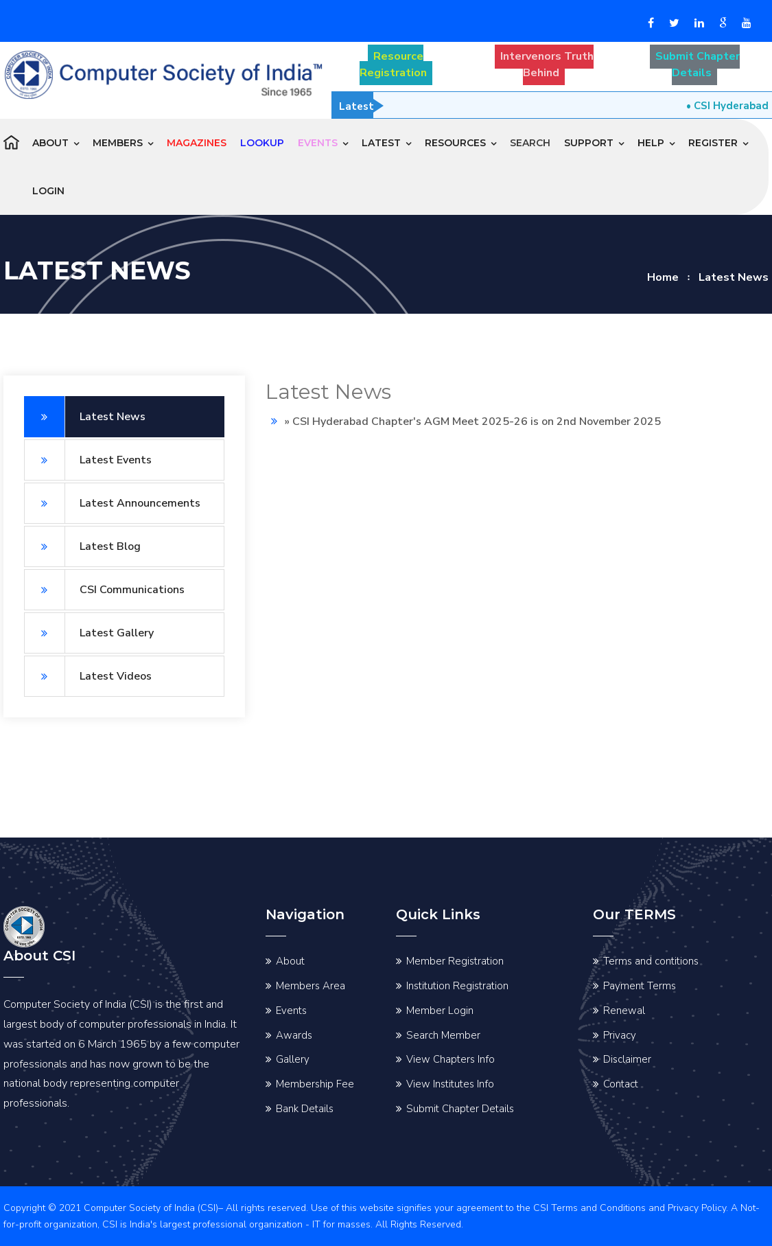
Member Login (439, 1010)
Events (291, 1010)
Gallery (292, 1059)
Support (588, 143)
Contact (620, 1084)
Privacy (619, 1035)
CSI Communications (104, 589)
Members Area (310, 986)
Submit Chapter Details (460, 1109)
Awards (294, 1035)
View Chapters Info (450, 1059)
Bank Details (305, 1109)
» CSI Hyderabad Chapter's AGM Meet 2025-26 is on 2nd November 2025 (473, 421)
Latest (381, 143)
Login (48, 191)
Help (651, 143)
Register (713, 143)
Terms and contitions (651, 961)
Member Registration (455, 961)
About (50, 143)
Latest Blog (82, 546)
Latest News (84, 416)
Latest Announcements (112, 503)
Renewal (624, 1010)
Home (663, 277)
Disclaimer (627, 1059)
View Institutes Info (450, 1084)
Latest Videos (88, 676)
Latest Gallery (89, 633)
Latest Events (88, 460)
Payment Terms (639, 986)
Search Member (443, 1035)
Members (118, 143)
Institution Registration (457, 986)
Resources (455, 143)
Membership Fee (315, 1084)
